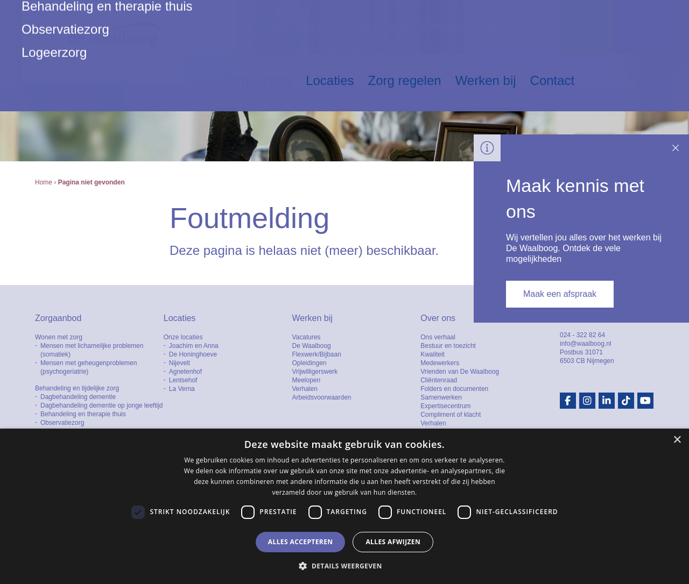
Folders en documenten (454, 389)
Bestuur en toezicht (448, 346)
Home (43, 182)
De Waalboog (311, 346)
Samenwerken (441, 397)
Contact (552, 80)
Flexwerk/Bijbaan (316, 354)
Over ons (313, 26)
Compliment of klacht (450, 414)
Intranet (491, 26)
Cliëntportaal (444, 26)
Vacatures (306, 337)
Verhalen (304, 389)
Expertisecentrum (445, 406)
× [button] (677, 440)
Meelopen (306, 380)
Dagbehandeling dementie (78, 397)
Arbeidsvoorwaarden (321, 397)
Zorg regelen (404, 80)
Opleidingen (309, 363)
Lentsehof (183, 380)
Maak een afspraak (559, 293)
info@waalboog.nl (585, 343)
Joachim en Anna (194, 346)
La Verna (182, 389)
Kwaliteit (432, 354)
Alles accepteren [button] (300, 541)
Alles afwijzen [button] (392, 541)
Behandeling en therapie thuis (83, 414)
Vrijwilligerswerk (315, 371)
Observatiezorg (62, 422)
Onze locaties (183, 337)
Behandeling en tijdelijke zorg (77, 388)
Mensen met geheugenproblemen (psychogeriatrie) (88, 367)
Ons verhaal (437, 337)
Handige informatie (375, 26)
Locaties (330, 80)
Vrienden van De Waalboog (459, 371)
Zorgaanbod (257, 80)
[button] (344, 565)
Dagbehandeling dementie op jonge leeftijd (101, 405)
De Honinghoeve (193, 354)
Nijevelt (179, 363)
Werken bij (485, 80)
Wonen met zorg (58, 337)
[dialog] (344, 506)
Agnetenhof (185, 371)
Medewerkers (439, 363)
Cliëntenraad (438, 380)
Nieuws (272, 26)
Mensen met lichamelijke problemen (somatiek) (91, 350)
